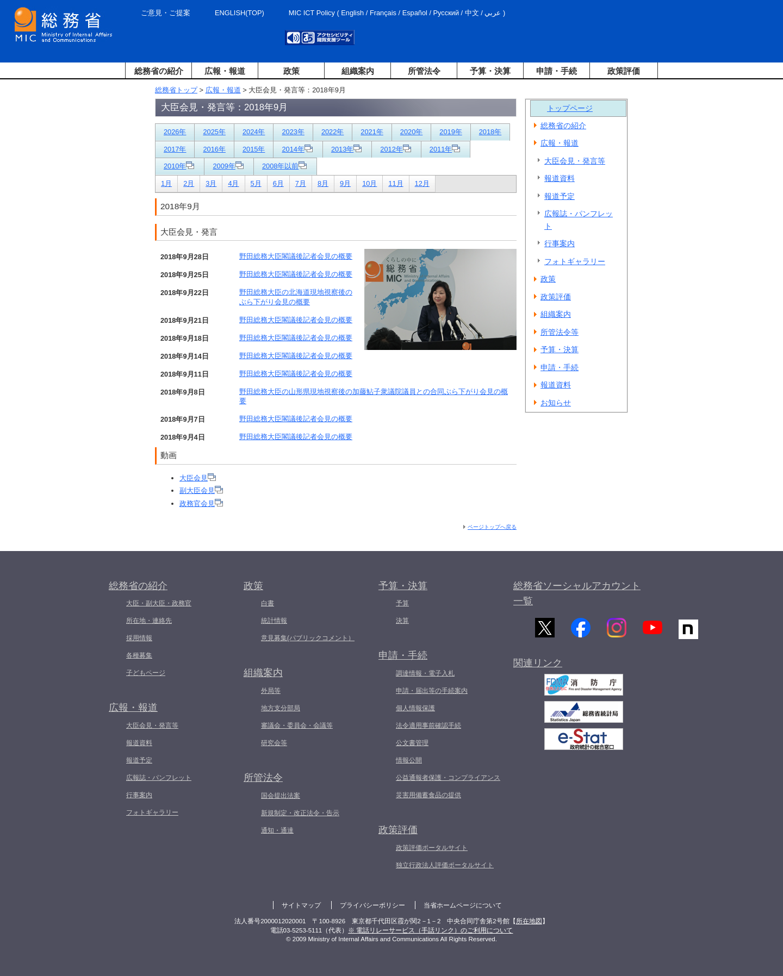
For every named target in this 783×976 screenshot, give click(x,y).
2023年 (293, 132)
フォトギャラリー (574, 261)
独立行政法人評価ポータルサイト (445, 865)
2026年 (175, 132)
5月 (256, 183)
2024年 (254, 132)
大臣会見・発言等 (574, 161)
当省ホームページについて (463, 905)
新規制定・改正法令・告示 (300, 813)
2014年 (297, 149)
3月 (211, 183)
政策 (291, 71)
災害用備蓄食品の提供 (428, 795)
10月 (369, 183)
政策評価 (623, 71)
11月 (395, 183)
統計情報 (274, 620)
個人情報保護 (415, 708)
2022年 (332, 132)
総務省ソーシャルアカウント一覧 (577, 593)
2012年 (395, 149)
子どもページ (145, 673)
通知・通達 (277, 830)
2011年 (445, 149)
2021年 (372, 132)
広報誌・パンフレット (578, 219)
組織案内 (357, 71)
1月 (166, 183)
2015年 (254, 149)
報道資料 (559, 178)
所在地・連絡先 (149, 620)
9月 (345, 183)
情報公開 (409, 760)
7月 (300, 183)
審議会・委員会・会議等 (297, 725)
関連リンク (537, 670)
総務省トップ (176, 90)
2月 (188, 183)
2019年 (450, 132)
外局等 (271, 691)
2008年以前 (284, 166)
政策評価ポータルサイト (432, 848)
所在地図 (529, 921)
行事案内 (559, 243)
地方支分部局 (280, 708)
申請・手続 (556, 71)
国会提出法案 (280, 795)
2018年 (490, 132)
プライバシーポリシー (372, 905)
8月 (323, 183)
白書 (267, 603)
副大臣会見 (201, 490)
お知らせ (555, 402)
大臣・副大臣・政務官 (158, 603)
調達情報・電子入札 (425, 673)
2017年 (175, 149)
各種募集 (139, 655)
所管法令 (424, 71)
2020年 (411, 132)
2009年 (228, 166)
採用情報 (139, 638)
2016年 (214, 149)
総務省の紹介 (158, 71)
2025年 (214, 132)
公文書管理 (412, 743)
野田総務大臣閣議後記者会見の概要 (295, 256)
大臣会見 (197, 478)
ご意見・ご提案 (165, 13)
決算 (402, 620)
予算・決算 (490, 71)
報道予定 (559, 196)
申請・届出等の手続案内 (432, 691)
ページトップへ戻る (492, 527)
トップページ (570, 108)
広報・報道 (224, 71)
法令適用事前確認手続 (428, 725)
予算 (402, 603)
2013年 (346, 149)
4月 (233, 183)
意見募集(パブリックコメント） (308, 638)
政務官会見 (201, 503)
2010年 (179, 166)
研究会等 (274, 743)
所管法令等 (559, 332)
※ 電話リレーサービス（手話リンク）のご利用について (430, 930)
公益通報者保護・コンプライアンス (448, 777)
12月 (422, 183)
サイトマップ (301, 905)
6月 (278, 183)
